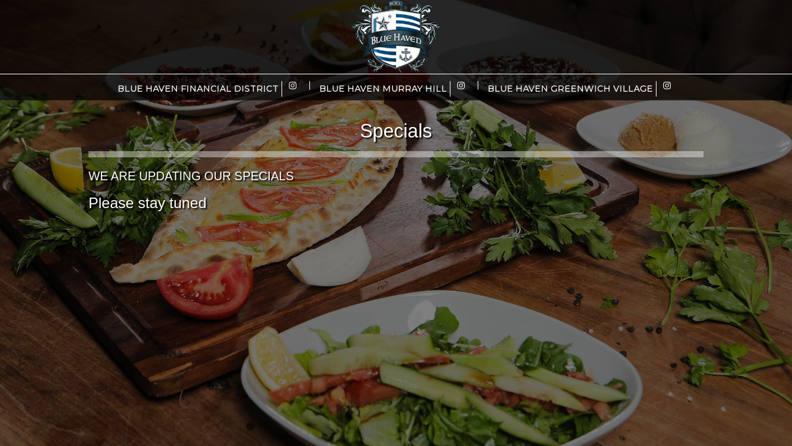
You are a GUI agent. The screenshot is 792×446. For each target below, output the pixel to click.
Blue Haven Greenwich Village (570, 88)
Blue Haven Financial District (198, 88)
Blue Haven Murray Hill (383, 88)
